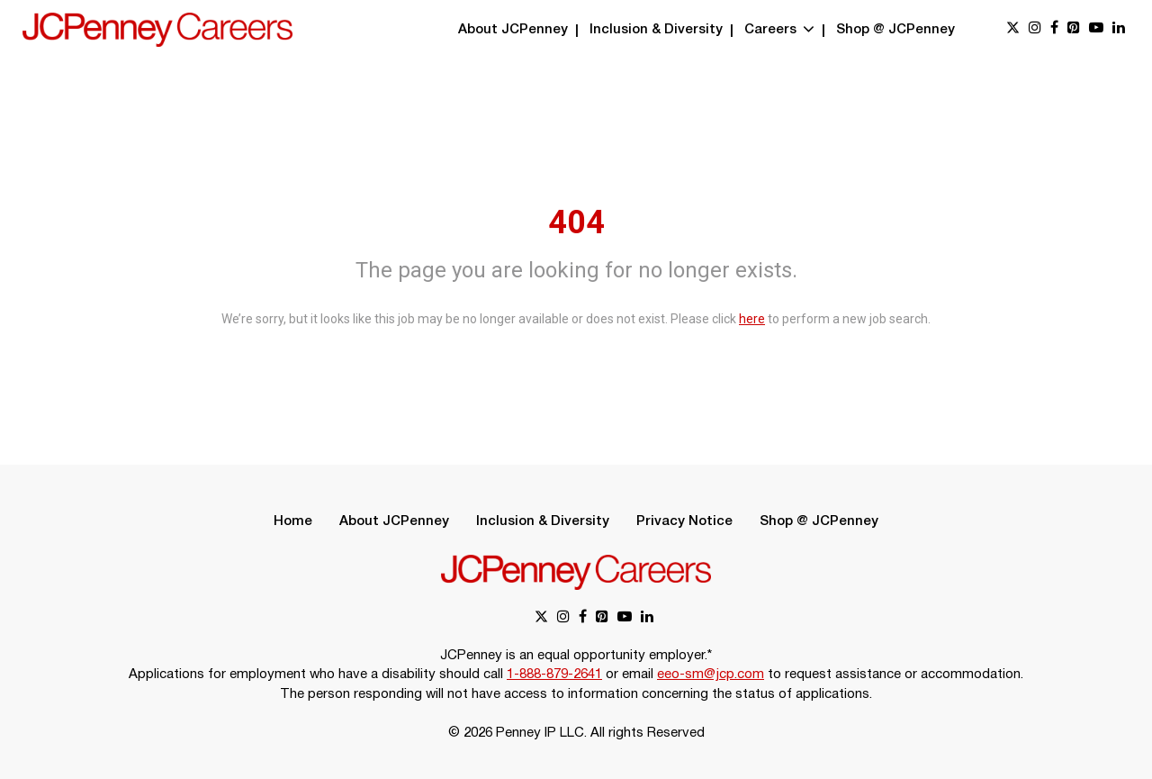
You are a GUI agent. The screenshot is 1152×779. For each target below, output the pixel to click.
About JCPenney (513, 29)
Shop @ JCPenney (895, 29)
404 (576, 222)
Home (293, 521)
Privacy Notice (684, 521)
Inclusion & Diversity (656, 29)
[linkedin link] (1119, 29)
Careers (779, 29)
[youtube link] (1096, 29)
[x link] (1013, 29)
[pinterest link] (1073, 29)
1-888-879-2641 (554, 674)
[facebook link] (1054, 29)
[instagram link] (1035, 29)
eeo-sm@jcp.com (710, 674)
